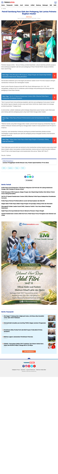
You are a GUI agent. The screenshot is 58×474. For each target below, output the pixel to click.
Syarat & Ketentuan (30, 369)
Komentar (29, 180)
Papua (16, 168)
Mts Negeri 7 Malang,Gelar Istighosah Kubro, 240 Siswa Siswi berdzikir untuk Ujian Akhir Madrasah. (24, 316)
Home (3, 5)
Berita (4, 168)
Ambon (27, 5)
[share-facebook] (25, 177)
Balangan (45, 5)
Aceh (21, 5)
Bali (51, 5)
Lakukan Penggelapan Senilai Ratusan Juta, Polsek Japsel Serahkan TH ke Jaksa (26, 162)
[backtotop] (29, 359)
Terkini (22, 168)
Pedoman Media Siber (41, 369)
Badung (38, 5)
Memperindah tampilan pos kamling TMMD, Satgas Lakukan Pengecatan (25, 323)
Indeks (16, 5)
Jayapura (10, 168)
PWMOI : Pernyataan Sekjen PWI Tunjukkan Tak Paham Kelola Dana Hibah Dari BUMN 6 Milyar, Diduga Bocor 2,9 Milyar (23, 344)
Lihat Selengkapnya (29, 351)
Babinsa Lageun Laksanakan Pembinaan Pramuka (18, 336)
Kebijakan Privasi (16, 369)
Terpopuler (9, 5)
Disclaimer (23, 369)
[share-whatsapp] (30, 177)
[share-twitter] (28, 177)
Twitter (32, 367)
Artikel (32, 5)
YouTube (35, 367)
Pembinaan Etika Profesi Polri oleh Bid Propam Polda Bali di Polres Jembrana (23, 330)
